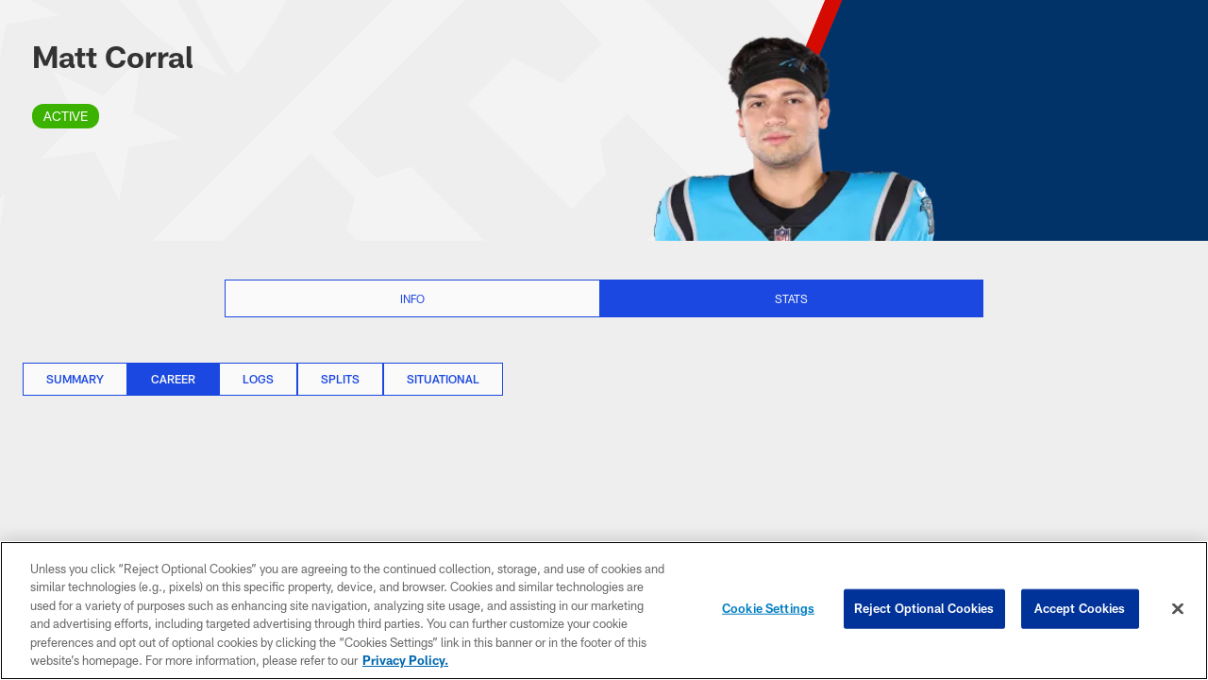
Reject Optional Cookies (924, 608)
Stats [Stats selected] (791, 298)
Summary (75, 378)
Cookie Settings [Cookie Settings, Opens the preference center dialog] (768, 608)
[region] (604, 610)
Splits (340, 378)
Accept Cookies (1080, 608)
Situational (443, 378)
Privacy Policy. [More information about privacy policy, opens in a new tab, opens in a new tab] (405, 660)
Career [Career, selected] (173, 378)
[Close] (1178, 609)
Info (412, 298)
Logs (258, 378)
